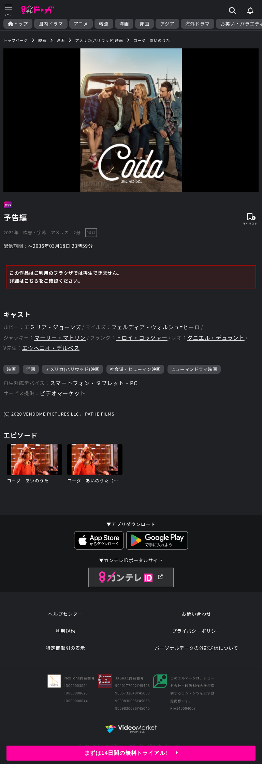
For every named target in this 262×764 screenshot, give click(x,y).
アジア (167, 23)
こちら (31, 280)
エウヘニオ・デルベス (50, 348)
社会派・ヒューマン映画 (135, 369)
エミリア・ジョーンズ (52, 327)
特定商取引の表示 (65, 647)
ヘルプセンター (65, 613)
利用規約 (65, 630)
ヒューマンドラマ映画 (194, 369)
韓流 (104, 23)
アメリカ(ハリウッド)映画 (72, 369)
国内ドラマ (51, 23)
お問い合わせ (196, 613)
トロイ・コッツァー (142, 338)
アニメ (81, 23)
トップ (18, 23)
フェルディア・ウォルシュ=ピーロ (155, 327)
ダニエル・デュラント (216, 338)
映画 (11, 369)
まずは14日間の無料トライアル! (131, 753)
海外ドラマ (197, 23)
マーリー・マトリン (60, 338)
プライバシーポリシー (196, 630)
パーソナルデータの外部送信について (196, 647)
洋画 (124, 23)
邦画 (144, 23)
